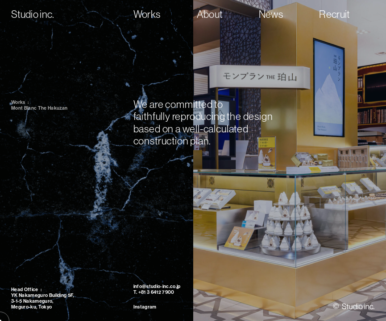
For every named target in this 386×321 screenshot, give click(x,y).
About (210, 14)
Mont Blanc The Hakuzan (39, 108)
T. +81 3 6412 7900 (153, 292)
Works (147, 14)
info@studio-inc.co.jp (157, 286)
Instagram (145, 307)
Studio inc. (32, 14)
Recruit (334, 14)
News (271, 14)
